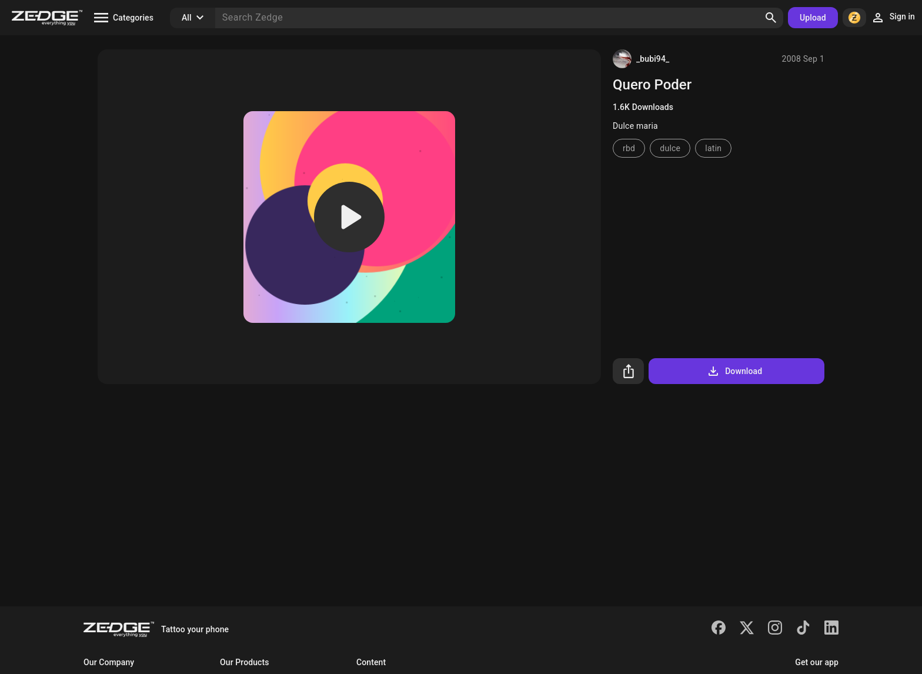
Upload (813, 17)
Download (734, 371)
